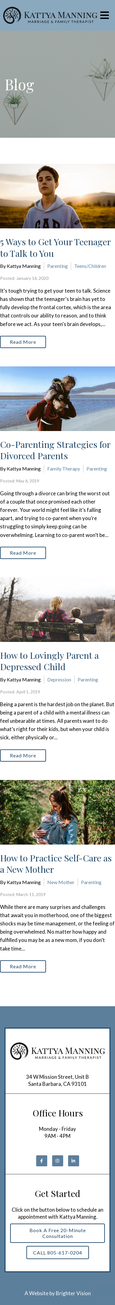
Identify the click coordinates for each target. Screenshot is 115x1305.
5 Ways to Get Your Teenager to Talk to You (55, 247)
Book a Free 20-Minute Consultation (57, 1233)
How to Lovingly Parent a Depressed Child (49, 661)
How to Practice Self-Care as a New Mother (56, 863)
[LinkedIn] (73, 1160)
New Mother (61, 882)
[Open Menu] (104, 15)
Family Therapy (63, 468)
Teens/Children (90, 266)
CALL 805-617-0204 (57, 1252)
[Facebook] (41, 1160)
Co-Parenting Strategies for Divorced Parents (55, 450)
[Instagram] (57, 1160)
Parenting (57, 266)
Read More (23, 342)
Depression (59, 679)
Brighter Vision (73, 1293)
